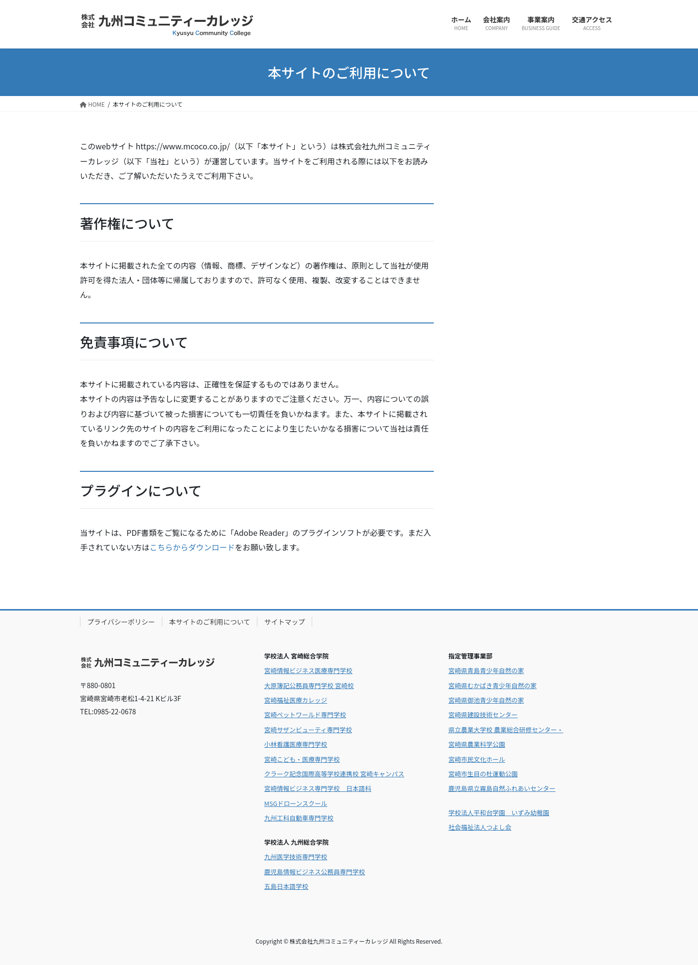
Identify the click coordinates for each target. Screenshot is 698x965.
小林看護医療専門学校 (295, 744)
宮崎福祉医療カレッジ (295, 700)
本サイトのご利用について (210, 622)
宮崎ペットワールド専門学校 (305, 714)
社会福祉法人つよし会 (479, 827)
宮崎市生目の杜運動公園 (483, 773)
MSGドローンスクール (295, 803)
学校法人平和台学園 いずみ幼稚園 (498, 812)
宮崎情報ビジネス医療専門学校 (308, 670)
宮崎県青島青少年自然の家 (486, 670)
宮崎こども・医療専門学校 (302, 759)
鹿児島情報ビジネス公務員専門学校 (314, 871)
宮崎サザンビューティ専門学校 (308, 729)
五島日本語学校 (286, 886)
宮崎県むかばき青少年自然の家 (492, 685)
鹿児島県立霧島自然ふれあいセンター (501, 788)
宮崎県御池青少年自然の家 (486, 700)
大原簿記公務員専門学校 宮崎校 (309, 685)
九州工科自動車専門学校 (298, 817)
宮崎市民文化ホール (476, 759)
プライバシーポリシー (121, 622)
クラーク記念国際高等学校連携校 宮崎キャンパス (334, 773)
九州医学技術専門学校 (295, 856)
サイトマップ (284, 622)
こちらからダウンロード (192, 547)
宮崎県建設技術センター (483, 714)
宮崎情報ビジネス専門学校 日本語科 (317, 788)
